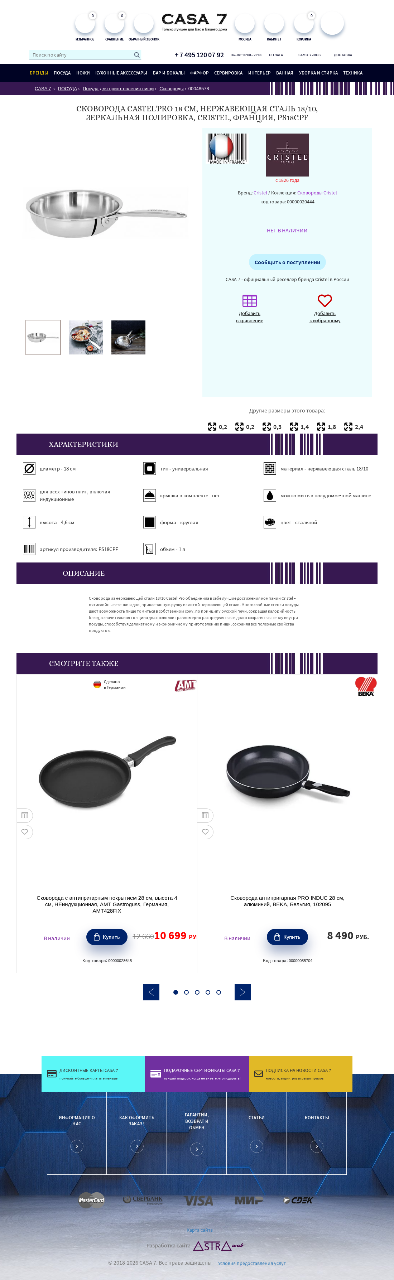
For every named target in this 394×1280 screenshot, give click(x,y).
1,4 (305, 426)
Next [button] (243, 992)
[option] (43, 337)
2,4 (359, 426)
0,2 (223, 426)
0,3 (277, 426)
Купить (111, 936)
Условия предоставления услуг (252, 1263)
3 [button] (197, 992)
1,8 (332, 426)
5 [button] (218, 992)
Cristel (260, 192)
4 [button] (208, 992)
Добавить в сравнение (249, 312)
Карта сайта (200, 1229)
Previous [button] (151, 992)
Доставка (343, 54)
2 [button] (186, 992)
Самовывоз (309, 54)
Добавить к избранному (325, 312)
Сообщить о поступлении (287, 262)
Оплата (276, 54)
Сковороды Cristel (317, 192)
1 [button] (175, 992)
